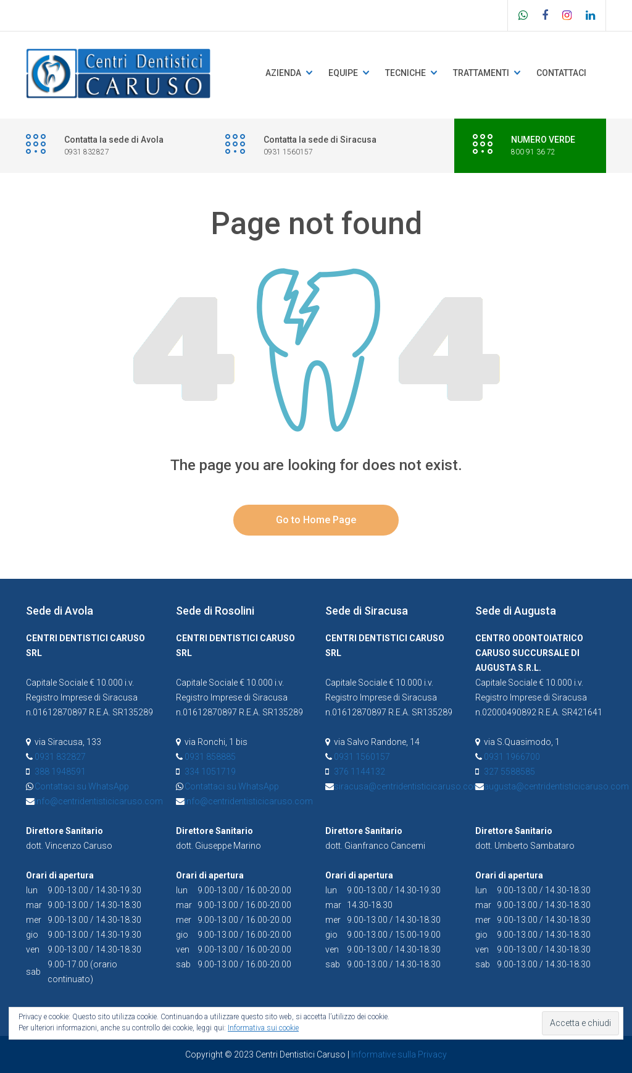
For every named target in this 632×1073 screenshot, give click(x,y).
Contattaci (561, 73)
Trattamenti (481, 73)
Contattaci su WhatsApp (82, 786)
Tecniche (405, 73)
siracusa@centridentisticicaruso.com (407, 786)
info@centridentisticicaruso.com (99, 801)
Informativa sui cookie (263, 1028)
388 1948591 (60, 771)
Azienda (283, 73)
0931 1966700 (512, 757)
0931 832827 (60, 757)
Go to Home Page (316, 520)
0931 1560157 (362, 757)
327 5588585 (509, 771)
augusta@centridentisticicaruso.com (556, 786)
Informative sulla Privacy (399, 1054)
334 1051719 (210, 771)
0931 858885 (210, 757)
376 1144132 (359, 771)
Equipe (343, 73)
